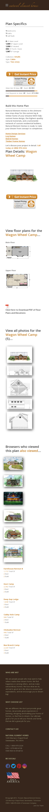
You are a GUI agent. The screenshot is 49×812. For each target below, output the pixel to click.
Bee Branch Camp (11, 645)
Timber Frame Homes (15, 141)
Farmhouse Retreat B (13, 569)
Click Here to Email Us (14, 751)
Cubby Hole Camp (11, 614)
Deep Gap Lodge (11, 599)
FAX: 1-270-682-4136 (14, 748)
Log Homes (11, 136)
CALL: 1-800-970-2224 (14, 745)
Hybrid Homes (12, 139)
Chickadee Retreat (12, 630)
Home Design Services (15, 134)
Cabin (12, 59)
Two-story (15, 62)
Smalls (17, 57)
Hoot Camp (9, 584)
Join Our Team (39, 806)
